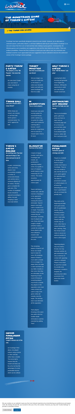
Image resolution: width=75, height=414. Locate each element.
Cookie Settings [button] (7, 410)
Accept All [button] (17, 410)
